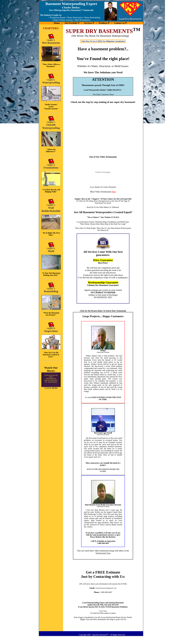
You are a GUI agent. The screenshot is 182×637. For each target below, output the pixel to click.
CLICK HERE (51, 387)
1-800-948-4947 (106, 592)
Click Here (103, 611)
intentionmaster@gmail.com (105, 588)
